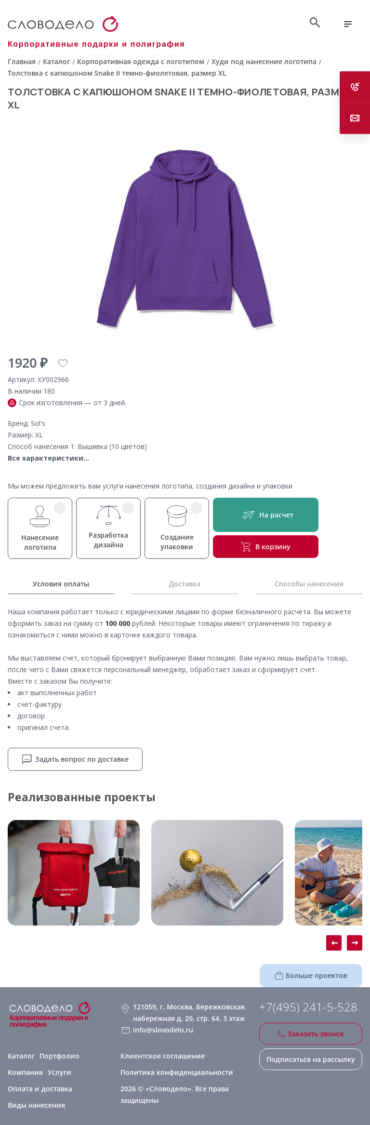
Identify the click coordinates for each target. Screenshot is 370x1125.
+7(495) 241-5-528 (308, 1007)
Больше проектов (311, 975)
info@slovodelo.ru (163, 1029)
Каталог (21, 1055)
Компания (25, 1072)
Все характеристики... (48, 458)
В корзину (266, 547)
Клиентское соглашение (162, 1055)
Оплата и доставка (40, 1088)
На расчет (265, 514)
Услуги (59, 1072)
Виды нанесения (36, 1105)
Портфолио (59, 1055)
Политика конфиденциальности (176, 1072)
